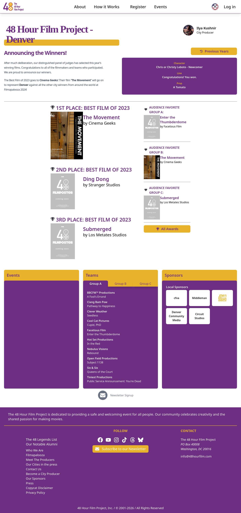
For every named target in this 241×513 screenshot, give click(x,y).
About (80, 9)
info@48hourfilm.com (196, 456)
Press (29, 483)
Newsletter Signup (121, 395)
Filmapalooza (35, 455)
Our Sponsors (35, 478)
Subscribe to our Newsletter (120, 449)
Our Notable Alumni (42, 444)
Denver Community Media (176, 316)
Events (160, 9)
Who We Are (34, 450)
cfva (176, 298)
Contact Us (33, 469)
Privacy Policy (35, 493)
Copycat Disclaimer (39, 488)
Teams (92, 275)
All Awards (167, 229)
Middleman (199, 298)
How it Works (106, 9)
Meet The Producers (40, 460)
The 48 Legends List (41, 439)
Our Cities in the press (41, 464)
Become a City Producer (43, 474)
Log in (224, 9)
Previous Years (214, 51)
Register (138, 9)
